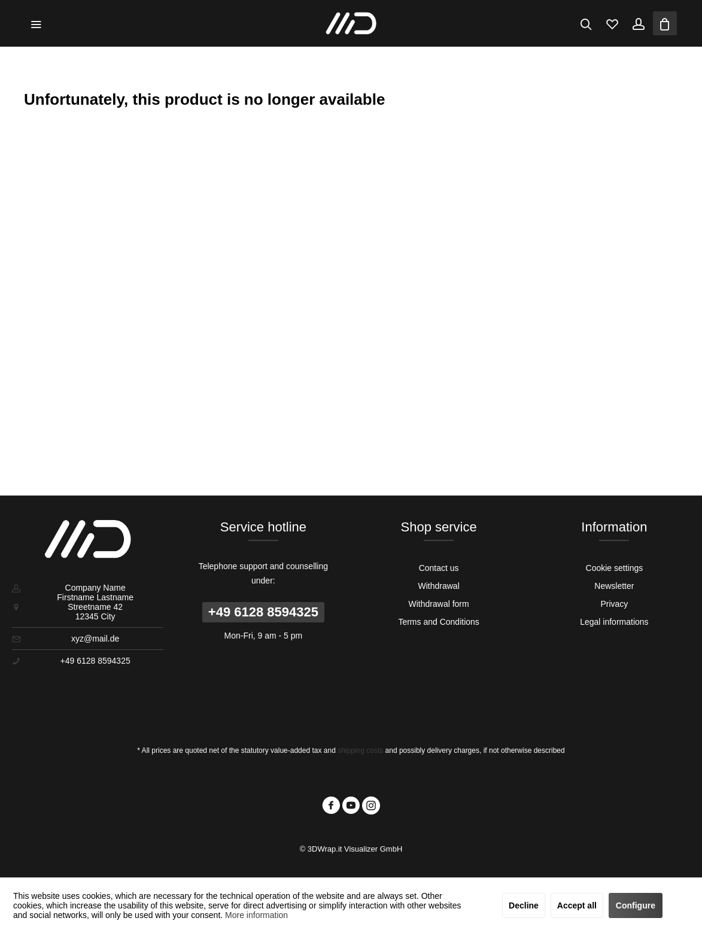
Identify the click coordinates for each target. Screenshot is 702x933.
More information (256, 915)
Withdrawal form (439, 604)
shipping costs (360, 750)
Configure (635, 905)
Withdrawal (439, 586)
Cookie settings (614, 568)
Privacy (614, 604)
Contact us (439, 568)
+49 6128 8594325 (263, 611)
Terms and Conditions (438, 622)
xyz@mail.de (95, 638)
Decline (524, 905)
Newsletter (614, 586)
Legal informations (614, 622)
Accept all (577, 905)
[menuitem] (36, 23)
